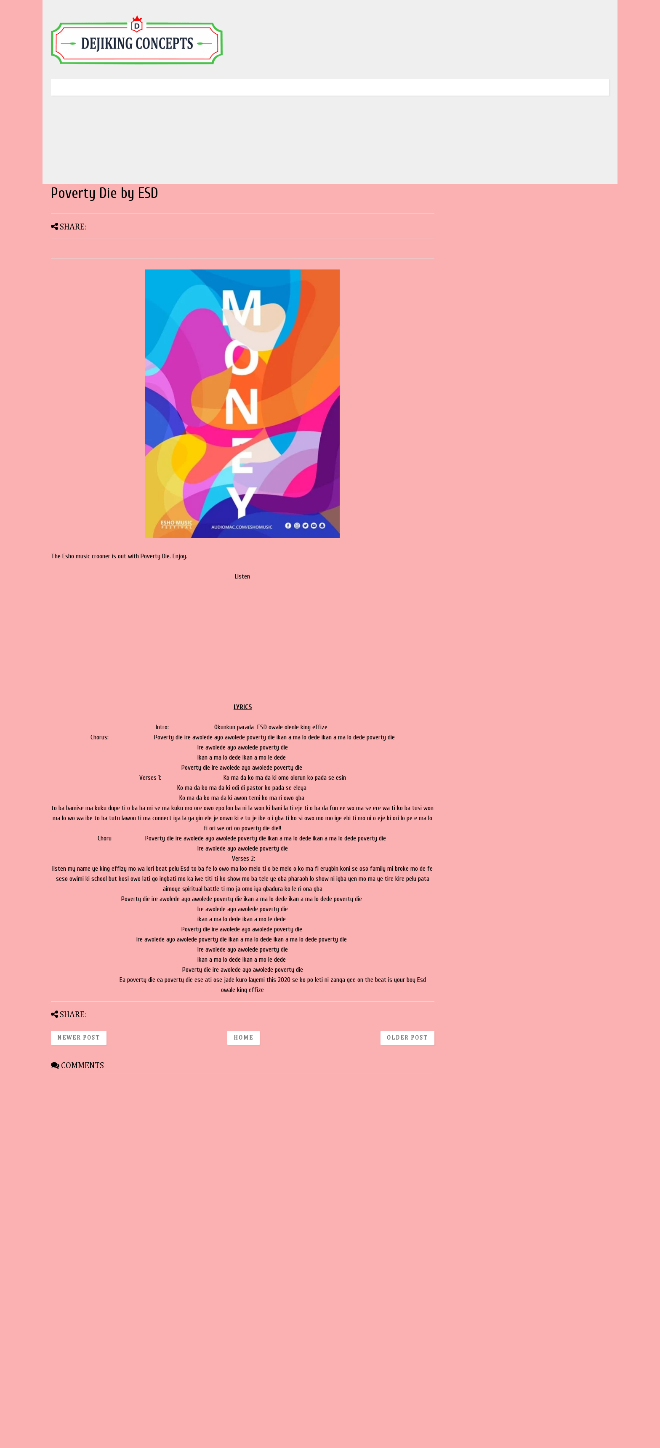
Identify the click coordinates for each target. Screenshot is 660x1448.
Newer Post (78, 1038)
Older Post (407, 1038)
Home (243, 1038)
